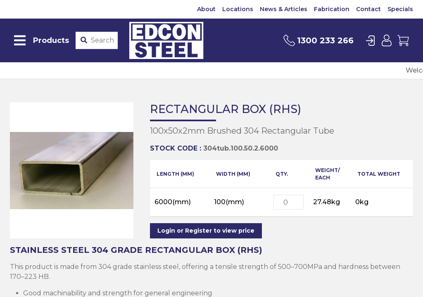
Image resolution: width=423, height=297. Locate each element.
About (206, 9)
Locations (237, 9)
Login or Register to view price (205, 230)
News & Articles (283, 9)
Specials (400, 9)
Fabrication (331, 9)
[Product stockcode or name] (102, 40)
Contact (368, 9)
